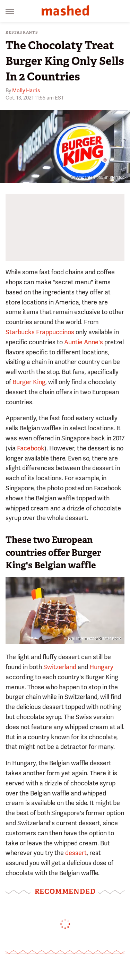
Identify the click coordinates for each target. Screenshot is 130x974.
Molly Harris (26, 90)
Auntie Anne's (83, 342)
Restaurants (22, 32)
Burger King (28, 382)
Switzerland (59, 667)
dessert (76, 853)
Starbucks (20, 332)
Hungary (101, 667)
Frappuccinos (55, 332)
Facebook (30, 448)
